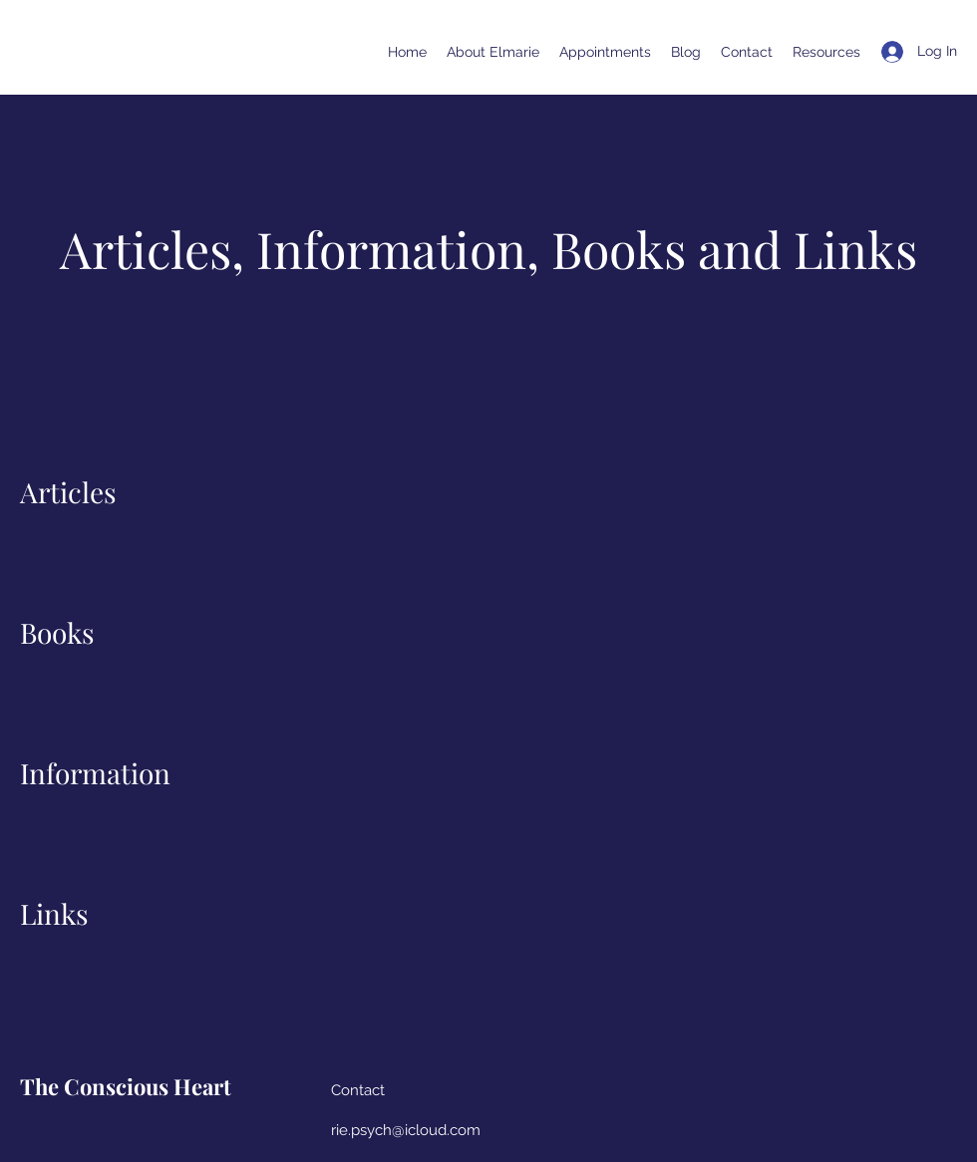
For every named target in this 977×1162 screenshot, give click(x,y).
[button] (826, 52)
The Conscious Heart (125, 1086)
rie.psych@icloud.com (406, 1130)
